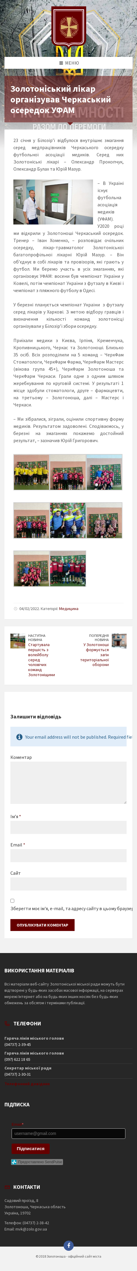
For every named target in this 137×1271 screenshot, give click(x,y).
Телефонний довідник (27, 1083)
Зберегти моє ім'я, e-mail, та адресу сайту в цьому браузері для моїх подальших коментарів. (68, 908)
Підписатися (31, 1148)
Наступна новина (36, 637)
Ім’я (15, 816)
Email (17, 845)
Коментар (21, 757)
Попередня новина (99, 637)
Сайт (15, 873)
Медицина (68, 608)
